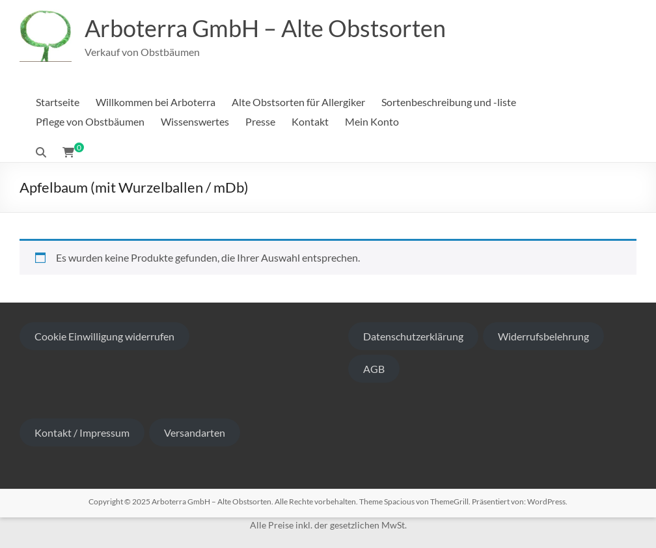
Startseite (57, 102)
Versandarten (194, 432)
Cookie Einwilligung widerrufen (104, 336)
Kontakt (310, 121)
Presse (260, 121)
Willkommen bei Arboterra (155, 102)
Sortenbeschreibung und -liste (448, 102)
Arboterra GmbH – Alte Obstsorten (265, 28)
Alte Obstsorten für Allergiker (298, 102)
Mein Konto (372, 121)
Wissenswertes (195, 121)
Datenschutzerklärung (413, 336)
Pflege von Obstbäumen (90, 121)
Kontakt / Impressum (82, 432)
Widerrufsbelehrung (543, 336)
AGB (374, 369)
